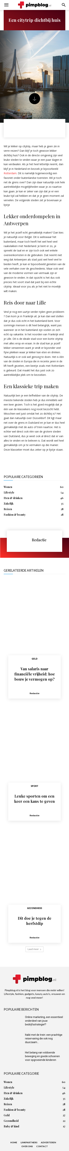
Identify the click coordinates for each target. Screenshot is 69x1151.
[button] (6, 5)
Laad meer (34, 949)
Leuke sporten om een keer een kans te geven (34, 799)
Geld (35, 658)
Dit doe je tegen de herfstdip (34, 921)
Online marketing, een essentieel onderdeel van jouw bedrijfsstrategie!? (44, 1021)
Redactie (39, 540)
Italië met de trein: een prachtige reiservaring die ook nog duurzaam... (43, 1038)
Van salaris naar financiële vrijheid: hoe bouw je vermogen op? (34, 674)
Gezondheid (34, 908)
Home (13, 1142)
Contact (42, 1146)
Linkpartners (29, 1142)
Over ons (27, 1146)
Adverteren (48, 1142)
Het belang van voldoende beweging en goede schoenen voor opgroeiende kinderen (42, 1056)
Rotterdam (10, 173)
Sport (34, 786)
